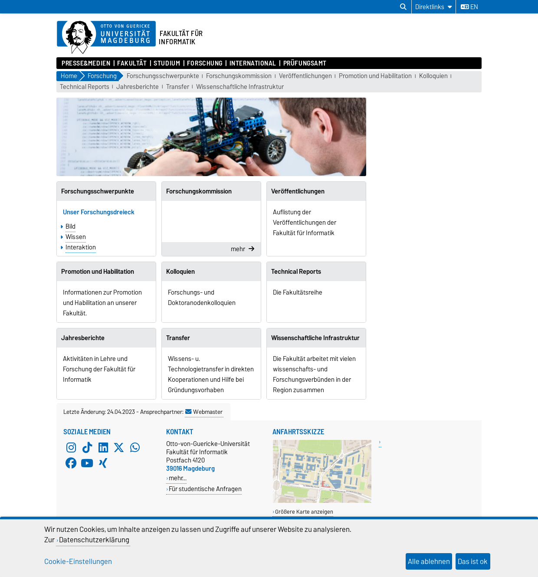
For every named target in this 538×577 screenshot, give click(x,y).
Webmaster (204, 412)
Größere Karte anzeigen (304, 511)
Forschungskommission (239, 76)
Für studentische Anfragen (205, 488)
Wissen (76, 237)
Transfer (177, 87)
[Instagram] (71, 447)
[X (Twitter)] (119, 447)
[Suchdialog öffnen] (403, 7)
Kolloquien (433, 76)
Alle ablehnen (429, 561)
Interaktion (81, 247)
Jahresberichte (137, 87)
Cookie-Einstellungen (78, 561)
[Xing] (103, 463)
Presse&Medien (86, 63)
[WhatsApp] (135, 447)
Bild (70, 226)
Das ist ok (473, 561)
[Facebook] (71, 463)
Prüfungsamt (305, 63)
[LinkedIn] (103, 447)
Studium (167, 63)
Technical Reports (84, 87)
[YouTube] (87, 463)
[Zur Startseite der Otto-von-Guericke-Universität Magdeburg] (106, 37)
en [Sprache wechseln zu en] (469, 7)
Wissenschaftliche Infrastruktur (240, 87)
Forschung (205, 63)
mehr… (178, 477)
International (253, 63)
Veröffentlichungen (305, 76)
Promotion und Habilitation (375, 76)
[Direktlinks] (434, 6)
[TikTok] (87, 447)
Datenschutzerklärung (94, 540)
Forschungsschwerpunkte (163, 76)
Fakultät (132, 63)
